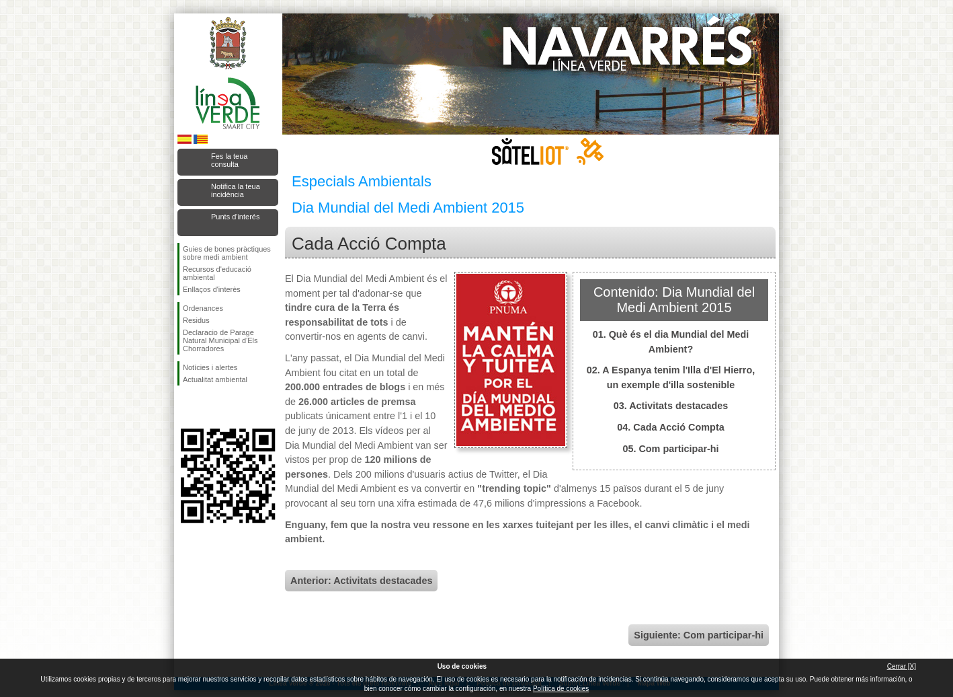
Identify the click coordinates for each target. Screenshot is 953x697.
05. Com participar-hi (670, 448)
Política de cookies (561, 688)
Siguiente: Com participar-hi (698, 635)
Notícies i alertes (210, 367)
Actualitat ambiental (215, 379)
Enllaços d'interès (212, 289)
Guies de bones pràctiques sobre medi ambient (227, 253)
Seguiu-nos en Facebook (185, 407)
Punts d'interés (235, 217)
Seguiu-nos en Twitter (208, 407)
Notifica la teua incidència (235, 190)
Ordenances (203, 308)
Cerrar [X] (901, 666)
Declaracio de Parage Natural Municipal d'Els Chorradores (220, 340)
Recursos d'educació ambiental (217, 273)
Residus (196, 320)
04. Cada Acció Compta (670, 427)
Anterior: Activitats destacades (361, 580)
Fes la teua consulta (229, 160)
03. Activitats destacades (671, 405)
